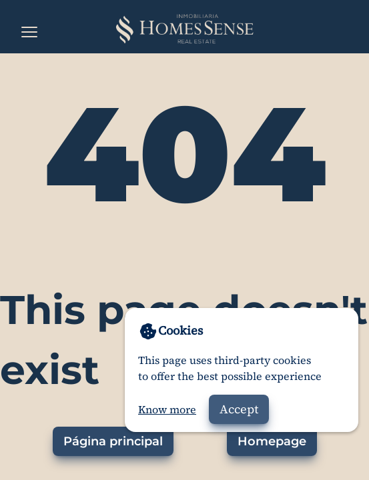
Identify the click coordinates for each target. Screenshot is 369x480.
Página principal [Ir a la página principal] (113, 441)
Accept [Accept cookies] (239, 409)
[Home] (184, 29)
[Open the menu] (29, 32)
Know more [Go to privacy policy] (167, 409)
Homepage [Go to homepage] (272, 441)
